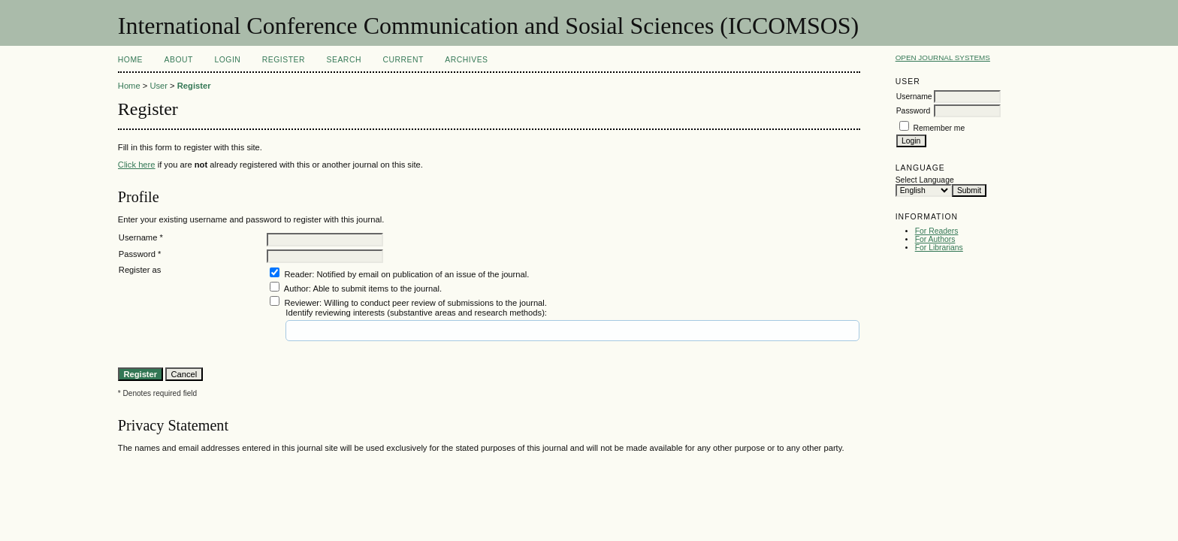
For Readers (937, 231)
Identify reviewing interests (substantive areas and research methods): (416, 312)
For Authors (935, 239)
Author (296, 288)
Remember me (939, 128)
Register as (140, 269)
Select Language (925, 180)
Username (914, 96)
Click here (137, 164)
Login (227, 60)
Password (913, 111)
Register (283, 60)
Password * (140, 253)
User (159, 85)
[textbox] (341, 330)
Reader (298, 274)
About (179, 60)
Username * (141, 237)
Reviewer (301, 302)
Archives (466, 60)
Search (344, 60)
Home (130, 60)
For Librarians (939, 247)
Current (402, 60)
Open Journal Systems (943, 57)
